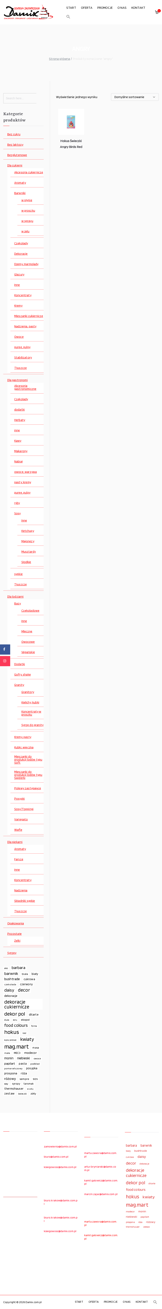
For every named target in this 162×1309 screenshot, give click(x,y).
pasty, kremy (22, 482)
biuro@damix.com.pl (56, 1156)
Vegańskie (28, 652)
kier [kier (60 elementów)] (25, 1033)
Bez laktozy (15, 144)
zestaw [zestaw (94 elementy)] (9, 1093)
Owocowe (28, 641)
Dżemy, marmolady (26, 264)
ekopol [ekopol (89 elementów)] (25, 1019)
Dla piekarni (15, 842)
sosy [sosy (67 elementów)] (6, 1083)
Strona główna (59, 59)
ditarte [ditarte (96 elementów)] (34, 1014)
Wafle (18, 829)
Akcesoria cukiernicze (28, 172)
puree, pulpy (22, 347)
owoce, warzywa (25, 472)
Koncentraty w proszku (31, 713)
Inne (17, 285)
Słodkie (26, 562)
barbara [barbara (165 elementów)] (18, 967)
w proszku (28, 210)
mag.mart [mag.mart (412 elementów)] (16, 1046)
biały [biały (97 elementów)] (35, 974)
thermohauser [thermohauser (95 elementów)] (13, 1088)
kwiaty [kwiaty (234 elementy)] (27, 1039)
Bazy (17, 603)
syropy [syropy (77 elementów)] (16, 1083)
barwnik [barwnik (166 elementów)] (11, 973)
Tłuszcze (20, 368)
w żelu (25, 231)
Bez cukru (13, 134)
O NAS (122, 8)
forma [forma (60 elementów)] (34, 1026)
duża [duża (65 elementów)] (6, 1019)
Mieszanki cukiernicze (28, 316)
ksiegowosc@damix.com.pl (60, 1167)
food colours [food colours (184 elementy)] (16, 1025)
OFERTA (86, 8)
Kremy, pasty (22, 737)
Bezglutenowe (17, 155)
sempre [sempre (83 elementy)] (24, 1078)
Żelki (17, 940)
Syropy (12, 953)
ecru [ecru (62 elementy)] (15, 1019)
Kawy (17, 440)
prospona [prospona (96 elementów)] (10, 1073)
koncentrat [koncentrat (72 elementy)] (10, 1039)
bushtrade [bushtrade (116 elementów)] (12, 979)
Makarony (20, 451)
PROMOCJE (105, 8)
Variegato (21, 819)
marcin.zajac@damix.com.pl (101, 1194)
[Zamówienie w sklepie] (135, 97)
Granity (19, 685)
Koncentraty (22, 295)
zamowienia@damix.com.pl (60, 1146)
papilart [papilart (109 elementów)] (9, 1063)
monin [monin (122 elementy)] (8, 1058)
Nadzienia (20, 890)
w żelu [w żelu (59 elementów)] (30, 1089)
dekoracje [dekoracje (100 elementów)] (10, 996)
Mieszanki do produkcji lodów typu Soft (28, 759)
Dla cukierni (14, 165)
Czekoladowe (30, 610)
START (71, 8)
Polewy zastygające (27, 788)
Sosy (17, 513)
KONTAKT (138, 8)
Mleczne (26, 631)
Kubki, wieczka (23, 747)
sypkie (18, 574)
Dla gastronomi (17, 380)
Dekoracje (21, 253)
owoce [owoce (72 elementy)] (37, 1058)
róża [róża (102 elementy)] (24, 1073)
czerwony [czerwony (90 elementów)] (26, 984)
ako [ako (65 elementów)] (6, 968)
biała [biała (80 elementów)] (25, 973)
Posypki (19, 798)
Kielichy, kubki (30, 702)
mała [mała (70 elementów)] (7, 1052)
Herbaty (19, 420)
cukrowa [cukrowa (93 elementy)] (29, 979)
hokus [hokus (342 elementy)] (11, 1032)
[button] (68, 17)
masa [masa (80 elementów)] (35, 1047)
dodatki (19, 409)
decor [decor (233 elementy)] (24, 990)
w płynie (26, 200)
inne (17, 430)
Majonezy (27, 541)
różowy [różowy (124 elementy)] (10, 1078)
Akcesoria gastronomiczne (25, 387)
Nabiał (18, 461)
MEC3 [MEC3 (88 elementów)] (17, 1052)
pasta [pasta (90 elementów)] (23, 1063)
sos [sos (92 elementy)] (35, 1079)
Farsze (18, 859)
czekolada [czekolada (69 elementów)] (10, 984)
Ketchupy (27, 531)
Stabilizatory (23, 357)
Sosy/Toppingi (23, 809)
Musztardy (28, 551)
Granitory (27, 692)
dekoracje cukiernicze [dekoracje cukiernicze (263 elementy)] (16, 1004)
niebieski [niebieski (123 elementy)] (23, 1058)
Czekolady (21, 243)
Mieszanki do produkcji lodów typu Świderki (28, 775)
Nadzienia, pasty (25, 326)
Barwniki (20, 193)
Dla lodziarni (15, 596)
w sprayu (27, 221)
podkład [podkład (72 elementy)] (35, 1063)
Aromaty (20, 182)
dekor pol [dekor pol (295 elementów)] (14, 1014)
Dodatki (19, 664)
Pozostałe (14, 933)
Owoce (19, 336)
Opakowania (15, 923)
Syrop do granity (32, 725)
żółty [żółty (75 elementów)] (33, 1093)
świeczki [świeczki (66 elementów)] (22, 1093)
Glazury (19, 274)
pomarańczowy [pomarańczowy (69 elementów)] (13, 1068)
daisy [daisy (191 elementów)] (9, 990)
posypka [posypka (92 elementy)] (31, 1068)
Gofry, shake (22, 674)
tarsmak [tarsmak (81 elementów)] (29, 1083)
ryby (17, 503)
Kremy (18, 305)
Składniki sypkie (24, 900)
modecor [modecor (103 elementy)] (30, 1053)
